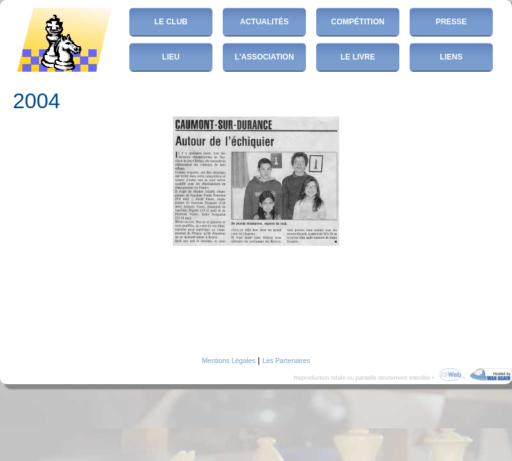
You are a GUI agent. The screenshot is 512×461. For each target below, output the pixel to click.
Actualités (264, 21)
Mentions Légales (228, 360)
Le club (171, 21)
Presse (451, 21)
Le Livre (357, 57)
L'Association (264, 57)
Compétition (357, 21)
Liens (451, 57)
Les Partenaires (286, 360)
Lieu (170, 57)
